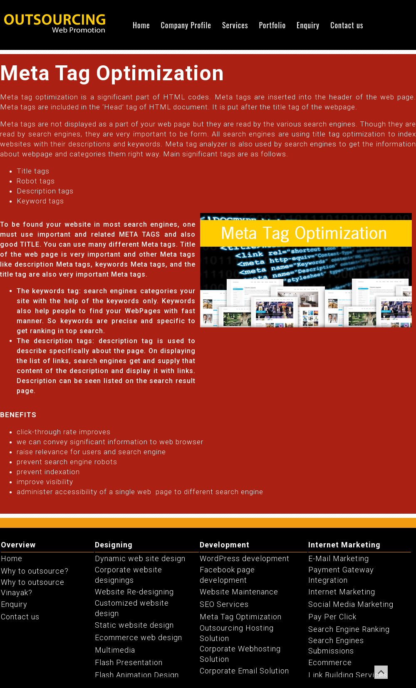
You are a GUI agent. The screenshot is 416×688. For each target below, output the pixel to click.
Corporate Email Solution (244, 670)
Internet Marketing (344, 544)
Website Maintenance (239, 591)
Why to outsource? (35, 571)
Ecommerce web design (138, 637)
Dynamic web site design (140, 558)
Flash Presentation (129, 662)
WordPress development (245, 558)
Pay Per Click (332, 616)
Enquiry (308, 25)
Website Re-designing (134, 591)
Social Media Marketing (351, 604)
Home (141, 25)
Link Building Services (348, 675)
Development (225, 544)
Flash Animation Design (137, 675)
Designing (114, 544)
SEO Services (224, 604)
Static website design (134, 625)
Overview (18, 544)
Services (235, 25)
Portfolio (272, 25)
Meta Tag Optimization (241, 616)
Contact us (346, 25)
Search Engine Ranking (349, 629)
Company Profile (186, 25)
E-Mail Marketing (338, 558)
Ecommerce (330, 662)
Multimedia (115, 650)
